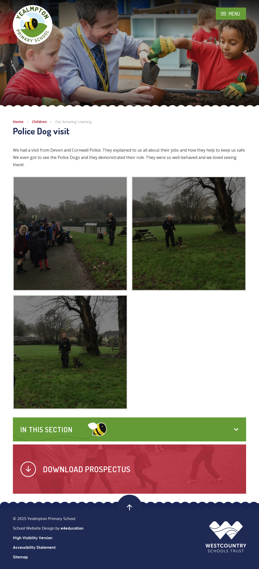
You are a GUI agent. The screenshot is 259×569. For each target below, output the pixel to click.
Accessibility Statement (34, 547)
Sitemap (20, 557)
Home (18, 121)
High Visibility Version (32, 537)
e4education (72, 528)
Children (39, 121)
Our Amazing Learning (73, 121)
